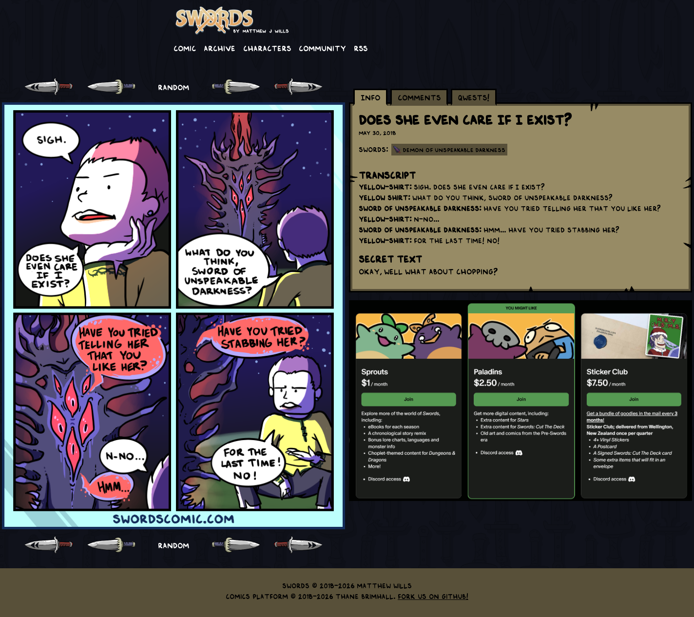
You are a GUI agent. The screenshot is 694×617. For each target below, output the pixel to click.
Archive (219, 48)
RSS (360, 48)
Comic (185, 48)
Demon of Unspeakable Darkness (454, 150)
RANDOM (173, 87)
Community (322, 48)
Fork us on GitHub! (433, 596)
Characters (267, 48)
